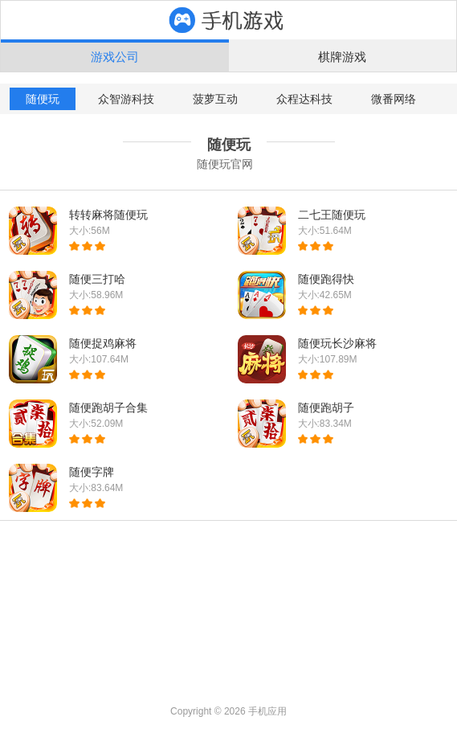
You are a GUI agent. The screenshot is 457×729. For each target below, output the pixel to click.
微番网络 (393, 98)
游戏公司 (115, 56)
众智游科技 (126, 98)
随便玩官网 (225, 164)
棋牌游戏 (342, 56)
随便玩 (42, 98)
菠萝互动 (215, 98)
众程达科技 (304, 98)
